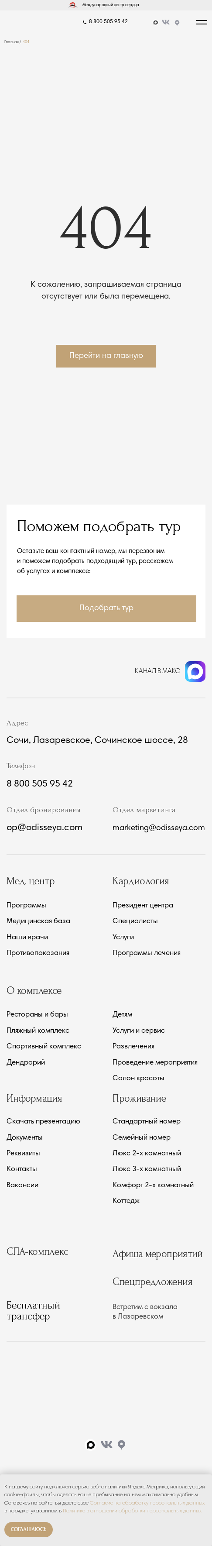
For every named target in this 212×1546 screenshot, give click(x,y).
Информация (34, 1098)
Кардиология (141, 881)
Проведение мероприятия (155, 1063)
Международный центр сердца (110, 5)
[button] (106, 608)
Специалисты (135, 921)
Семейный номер (142, 1138)
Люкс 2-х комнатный (147, 1154)
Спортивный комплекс (44, 1047)
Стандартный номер (147, 1122)
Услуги (123, 937)
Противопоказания (38, 953)
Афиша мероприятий (158, 1254)
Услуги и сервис (139, 1031)
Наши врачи (27, 937)
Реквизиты (23, 1154)
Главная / (12, 42)
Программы (26, 906)
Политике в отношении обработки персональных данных (132, 1511)
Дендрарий (26, 1063)
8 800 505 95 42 (108, 21)
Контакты (22, 1169)
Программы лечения (147, 953)
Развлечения (133, 1047)
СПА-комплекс (37, 1251)
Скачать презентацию (43, 1122)
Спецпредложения (152, 1282)
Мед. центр (31, 881)
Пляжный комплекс (38, 1031)
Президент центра (143, 906)
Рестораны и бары (37, 1015)
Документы (25, 1138)
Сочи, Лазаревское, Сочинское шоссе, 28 (97, 741)
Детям (122, 1015)
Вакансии (22, 1185)
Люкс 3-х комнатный (147, 1169)
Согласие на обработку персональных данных (147, 1503)
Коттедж (126, 1201)
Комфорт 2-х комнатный (153, 1185)
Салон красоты (138, 1078)
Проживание (139, 1098)
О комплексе (34, 990)
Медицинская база (38, 921)
